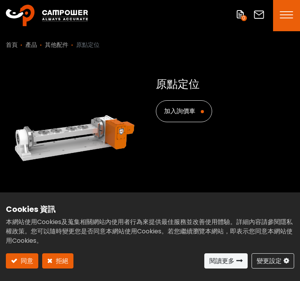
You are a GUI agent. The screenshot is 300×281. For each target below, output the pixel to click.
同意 (26, 260)
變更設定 (269, 260)
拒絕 (61, 260)
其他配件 (56, 45)
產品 (31, 45)
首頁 (12, 45)
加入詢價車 (180, 111)
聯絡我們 (259, 15)
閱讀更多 (221, 260)
